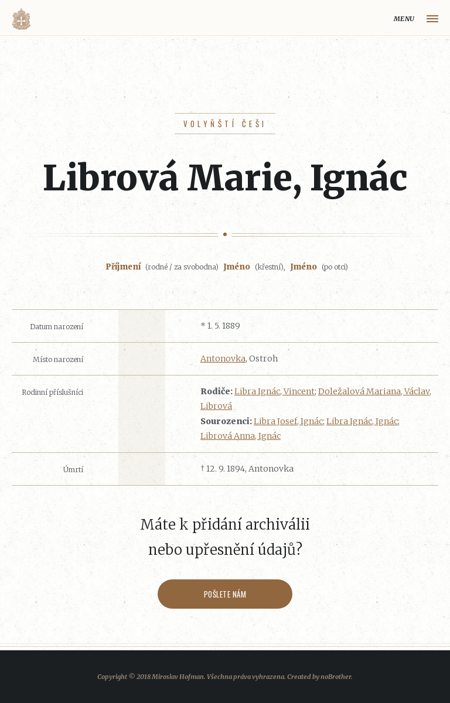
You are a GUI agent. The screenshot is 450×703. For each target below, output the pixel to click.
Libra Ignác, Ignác (362, 421)
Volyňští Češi (225, 123)
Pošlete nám (225, 594)
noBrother (336, 677)
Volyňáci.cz (21, 19)
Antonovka (223, 358)
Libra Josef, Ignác (288, 421)
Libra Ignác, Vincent (274, 391)
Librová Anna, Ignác (240, 436)
